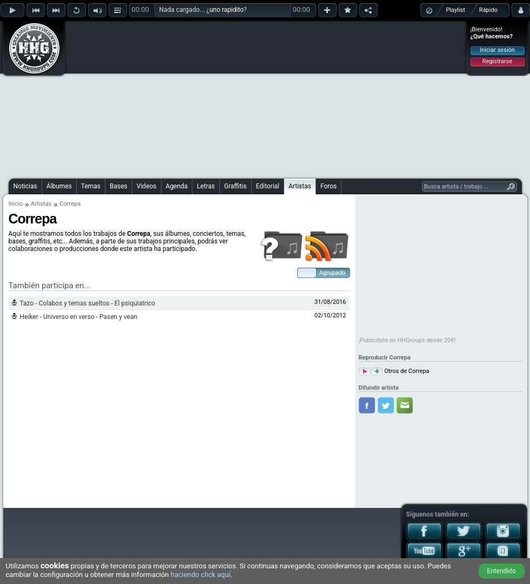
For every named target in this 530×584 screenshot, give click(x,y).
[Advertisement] (245, 98)
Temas (90, 186)
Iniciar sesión (497, 49)
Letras (205, 186)
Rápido (488, 9)
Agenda (177, 186)
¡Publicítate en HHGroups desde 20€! (407, 340)
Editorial (267, 186)
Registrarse (497, 61)
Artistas (300, 186)
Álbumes (59, 186)
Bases (119, 186)
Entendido (501, 571)
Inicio (16, 203)
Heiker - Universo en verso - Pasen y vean (79, 317)
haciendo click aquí (201, 575)
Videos (147, 186)
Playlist (455, 9)
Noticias (25, 186)
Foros (328, 186)
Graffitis (235, 186)
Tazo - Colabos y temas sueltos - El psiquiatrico (88, 303)
